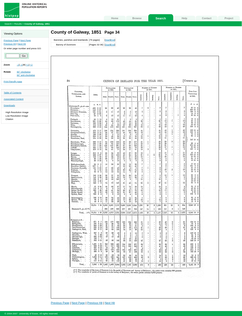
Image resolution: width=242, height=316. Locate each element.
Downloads (9, 105)
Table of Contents (13, 92)
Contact (206, 18)
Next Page (25, 40)
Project (229, 18)
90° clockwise (23, 71)
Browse (137, 18)
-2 (18, 64)
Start (107, 40)
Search (161, 18)
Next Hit (22, 44)
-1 (21, 64)
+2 (31, 64)
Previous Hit (10, 44)
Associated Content (13, 99)
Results (18, 23)
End (113, 40)
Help (184, 18)
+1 (27, 64)
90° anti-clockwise (26, 75)
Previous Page (11, 40)
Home (114, 18)
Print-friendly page (13, 81)
